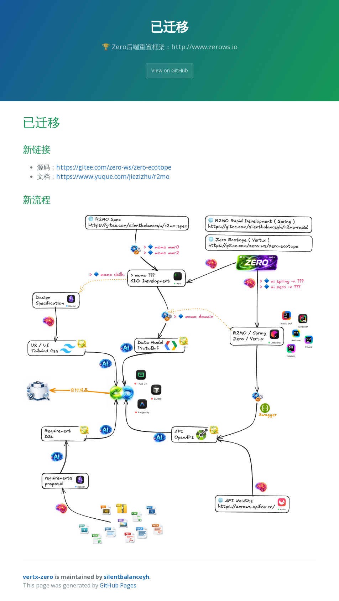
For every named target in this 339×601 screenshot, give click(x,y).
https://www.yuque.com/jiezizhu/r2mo (113, 176)
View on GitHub (169, 70)
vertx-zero (38, 577)
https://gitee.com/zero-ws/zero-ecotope (113, 167)
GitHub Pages (118, 585)
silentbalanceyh (126, 577)
